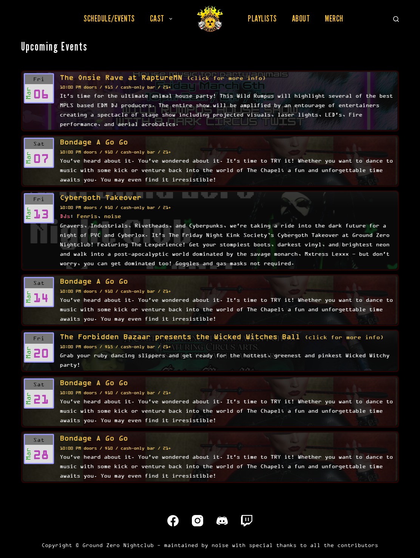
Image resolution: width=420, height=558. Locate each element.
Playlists (262, 18)
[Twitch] (246, 520)
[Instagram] (197, 520)
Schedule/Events (109, 18)
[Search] (396, 19)
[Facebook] (173, 520)
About (301, 18)
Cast (162, 18)
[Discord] (222, 520)
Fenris (87, 216)
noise (112, 216)
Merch (334, 18)
